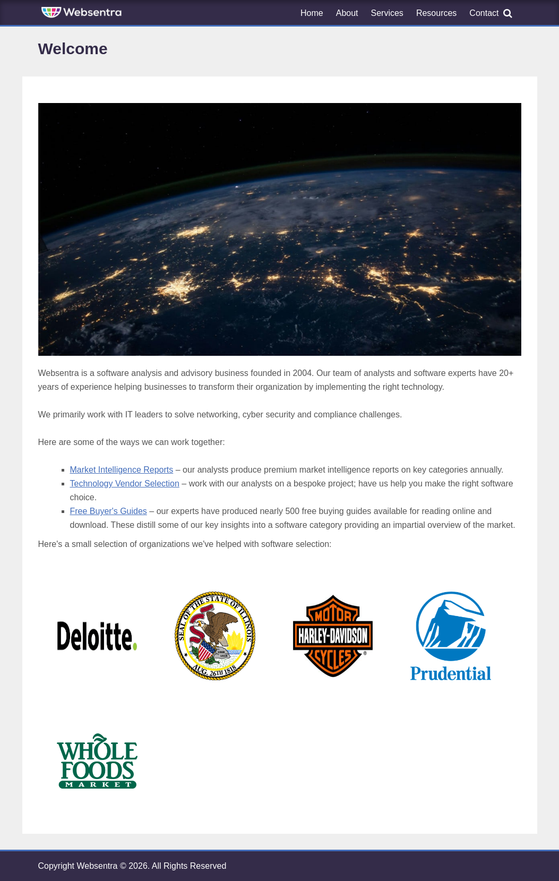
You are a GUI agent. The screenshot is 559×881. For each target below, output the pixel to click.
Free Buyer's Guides (108, 511)
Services (387, 13)
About (347, 13)
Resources (436, 13)
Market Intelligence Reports (122, 469)
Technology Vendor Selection (124, 483)
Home (311, 13)
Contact (483, 13)
